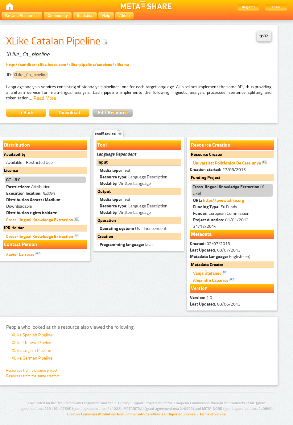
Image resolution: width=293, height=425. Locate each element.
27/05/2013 (218, 169)
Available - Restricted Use (29, 162)
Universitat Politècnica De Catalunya (230, 163)
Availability (14, 154)
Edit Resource (113, 112)
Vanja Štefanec (210, 273)
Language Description (133, 177)
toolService (108, 133)
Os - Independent (133, 228)
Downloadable (34, 203)
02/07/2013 (210, 243)
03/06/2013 (215, 304)
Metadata (201, 234)
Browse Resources (22, 16)
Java (126, 244)
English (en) (220, 256)
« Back (26, 112)
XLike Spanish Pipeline (32, 335)
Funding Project (205, 177)
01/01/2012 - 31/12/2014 (222, 223)
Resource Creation (210, 145)
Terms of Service (213, 414)
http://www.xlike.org (223, 200)
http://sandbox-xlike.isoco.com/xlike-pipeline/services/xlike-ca (67, 64)
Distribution (17, 145)
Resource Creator (207, 154)
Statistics (85, 16)
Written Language (125, 183)
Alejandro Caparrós (213, 280)
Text (115, 170)
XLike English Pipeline (31, 350)
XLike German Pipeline (32, 358)
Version (199, 288)
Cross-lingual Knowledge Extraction (42, 219)
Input (102, 162)
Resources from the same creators (33, 376)
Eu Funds (215, 207)
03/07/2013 (215, 250)
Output (104, 191)
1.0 (201, 297)
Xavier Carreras (23, 254)
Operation (106, 220)
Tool (102, 145)
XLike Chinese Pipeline (32, 342)
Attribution (28, 187)
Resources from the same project (31, 370)
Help (106, 16)
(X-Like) (229, 190)
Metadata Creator (207, 264)
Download (69, 112)
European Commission (221, 213)
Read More (45, 98)
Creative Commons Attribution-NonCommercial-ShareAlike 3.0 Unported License (131, 414)
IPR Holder (14, 228)
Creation (105, 236)
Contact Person (20, 244)
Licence (11, 170)
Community (57, 16)
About (124, 16)
